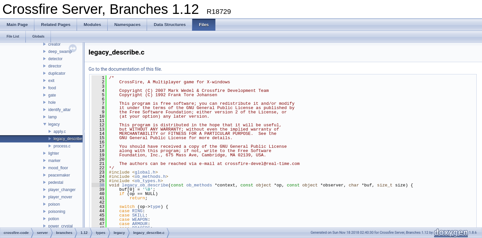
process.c (62, 146)
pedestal (55, 182)
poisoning (56, 211)
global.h (145, 172)
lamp (52, 117)
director (54, 66)
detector (55, 59)
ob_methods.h (150, 176)
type (155, 207)
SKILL (138, 215)
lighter (53, 153)
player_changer (62, 189)
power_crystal (60, 226)
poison (54, 204)
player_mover (60, 197)
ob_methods (199, 185)
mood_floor (58, 168)
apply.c (60, 131)
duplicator (56, 73)
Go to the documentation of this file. (125, 69)
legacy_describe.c (69, 139)
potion (53, 219)
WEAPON (140, 219)
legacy (54, 124)
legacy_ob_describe (145, 185)
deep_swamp (60, 51)
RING (137, 211)
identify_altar (59, 109)
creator (54, 44)
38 (98, 185)
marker (54, 160)
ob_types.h (148, 181)
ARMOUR (140, 224)
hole (52, 102)
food (52, 88)
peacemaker (59, 175)
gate (52, 95)
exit (51, 80)
